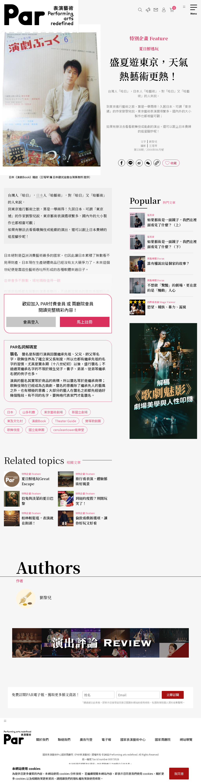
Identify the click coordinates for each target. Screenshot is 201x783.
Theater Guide (65, 420)
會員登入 (31, 322)
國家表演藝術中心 (132, 739)
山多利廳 (28, 412)
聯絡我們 (64, 739)
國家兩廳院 (163, 739)
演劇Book (39, 420)
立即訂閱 (172, 695)
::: (184, 6)
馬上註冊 (84, 322)
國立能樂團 (36, 429)
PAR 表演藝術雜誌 (17, 737)
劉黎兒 (153, 141)
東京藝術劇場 (53, 412)
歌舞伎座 (13, 429)
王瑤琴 (153, 146)
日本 (39, 195)
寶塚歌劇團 (93, 420)
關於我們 (42, 739)
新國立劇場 (80, 412)
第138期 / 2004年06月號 (149, 150)
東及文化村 (15, 420)
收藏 (173, 163)
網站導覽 (186, 739)
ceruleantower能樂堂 (68, 429)
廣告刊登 (86, 739)
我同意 (179, 773)
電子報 (106, 739)
